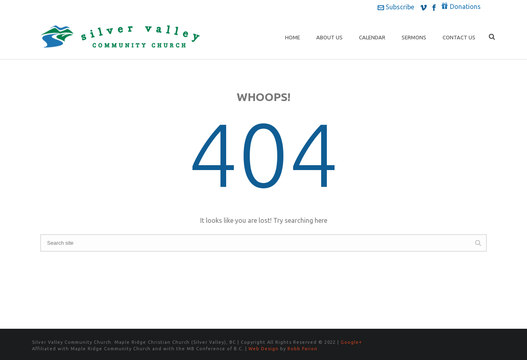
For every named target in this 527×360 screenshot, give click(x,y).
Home (292, 37)
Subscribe (396, 7)
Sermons (414, 37)
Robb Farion (302, 348)
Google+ (351, 342)
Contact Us (459, 37)
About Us (329, 37)
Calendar (372, 37)
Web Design (263, 348)
